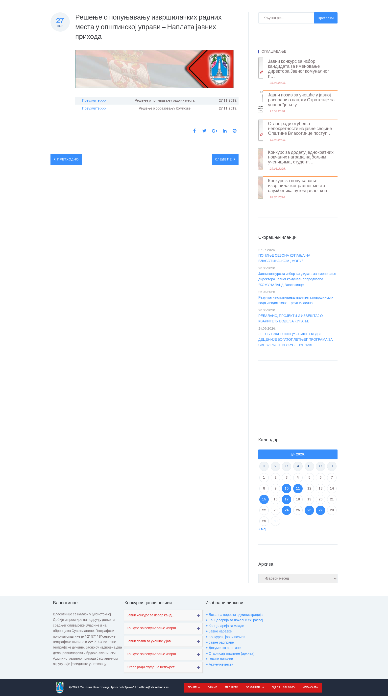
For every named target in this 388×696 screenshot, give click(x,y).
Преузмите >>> (94, 100)
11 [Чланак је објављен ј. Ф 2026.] (298, 488)
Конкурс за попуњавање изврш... (152, 628)
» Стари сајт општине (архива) (230, 653)
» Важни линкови (219, 659)
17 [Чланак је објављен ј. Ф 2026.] (287, 499)
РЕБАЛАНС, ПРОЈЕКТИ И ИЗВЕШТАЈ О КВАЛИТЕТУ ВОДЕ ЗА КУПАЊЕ (290, 318)
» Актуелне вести (219, 664)
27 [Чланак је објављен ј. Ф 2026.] (320, 510)
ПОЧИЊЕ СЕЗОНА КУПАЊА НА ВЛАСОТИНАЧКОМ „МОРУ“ (284, 258)
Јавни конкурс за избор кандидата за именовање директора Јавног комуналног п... (298, 68)
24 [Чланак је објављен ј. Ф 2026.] (287, 510)
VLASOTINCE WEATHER (298, 389)
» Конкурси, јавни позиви (225, 637)
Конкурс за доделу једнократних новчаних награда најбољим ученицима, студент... (301, 157)
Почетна (194, 687)
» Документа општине (223, 648)
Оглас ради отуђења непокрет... (152, 667)
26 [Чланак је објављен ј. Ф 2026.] (309, 510)
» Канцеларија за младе (225, 626)
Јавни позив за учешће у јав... (150, 641)
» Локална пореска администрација (234, 615)
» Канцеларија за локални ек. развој (234, 620)
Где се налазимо (281, 687)
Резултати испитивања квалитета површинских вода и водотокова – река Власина (295, 300)
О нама (212, 687)
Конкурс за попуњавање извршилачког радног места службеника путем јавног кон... (300, 186)
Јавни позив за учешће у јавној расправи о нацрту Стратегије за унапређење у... (301, 100)
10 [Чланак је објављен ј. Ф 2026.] (287, 488)
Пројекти (230, 687)
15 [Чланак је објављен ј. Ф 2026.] (264, 499)
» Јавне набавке (219, 631)
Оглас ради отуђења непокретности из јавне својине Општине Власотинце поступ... (300, 128)
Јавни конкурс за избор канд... (150, 615)
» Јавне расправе (220, 642)
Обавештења (253, 687)
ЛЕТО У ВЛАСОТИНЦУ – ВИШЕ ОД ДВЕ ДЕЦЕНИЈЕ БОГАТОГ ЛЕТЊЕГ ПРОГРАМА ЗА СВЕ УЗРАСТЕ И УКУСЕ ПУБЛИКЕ (295, 339)
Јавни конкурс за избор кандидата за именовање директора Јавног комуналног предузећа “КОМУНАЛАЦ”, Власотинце (297, 279)
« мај (262, 529)
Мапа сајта (307, 687)
